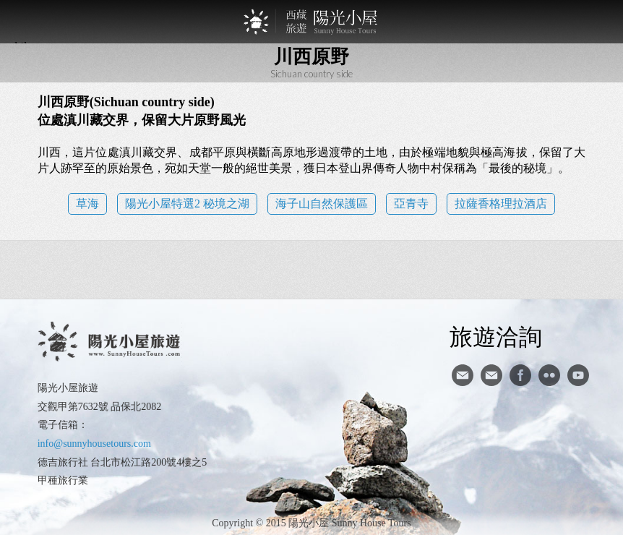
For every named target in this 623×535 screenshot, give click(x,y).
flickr (549, 375)
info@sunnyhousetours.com (94, 443)
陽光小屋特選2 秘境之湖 (187, 203)
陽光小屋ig (491, 375)
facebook (520, 375)
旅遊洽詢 (496, 336)
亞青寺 (411, 203)
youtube (578, 375)
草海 (87, 203)
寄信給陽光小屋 (463, 375)
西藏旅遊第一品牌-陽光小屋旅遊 (311, 22)
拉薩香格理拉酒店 (501, 203)
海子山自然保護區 (321, 203)
